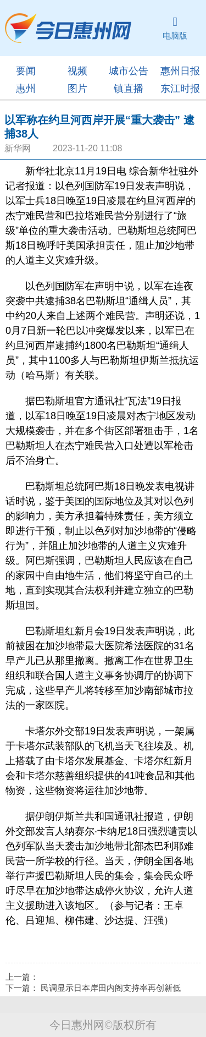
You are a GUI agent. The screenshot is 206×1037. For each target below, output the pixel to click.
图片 (77, 88)
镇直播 (128, 88)
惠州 (26, 88)
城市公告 (128, 70)
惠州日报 (180, 70)
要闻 (26, 70)
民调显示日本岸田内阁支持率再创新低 (111, 988)
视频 (77, 70)
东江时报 (180, 88)
